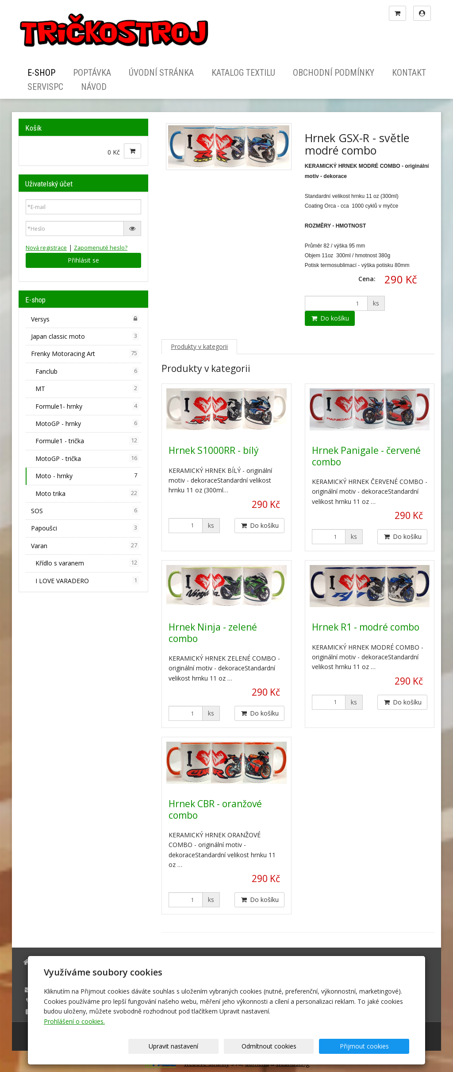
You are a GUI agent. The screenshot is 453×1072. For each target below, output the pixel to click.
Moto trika (87, 493)
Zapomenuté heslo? (100, 248)
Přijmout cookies (375, 1046)
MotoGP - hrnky (87, 423)
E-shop (41, 72)
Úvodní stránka (161, 72)
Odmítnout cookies (302, 1046)
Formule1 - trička (87, 440)
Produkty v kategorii (199, 346)
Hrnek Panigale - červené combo (366, 456)
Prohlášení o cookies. (74, 1021)
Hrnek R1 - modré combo (365, 627)
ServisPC (45, 86)
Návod (94, 86)
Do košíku (330, 318)
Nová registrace (46, 248)
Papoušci (85, 527)
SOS (85, 510)
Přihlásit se (83, 260)
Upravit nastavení (229, 1046)
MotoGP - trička (87, 458)
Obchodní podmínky (333, 72)
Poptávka (92, 72)
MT (87, 388)
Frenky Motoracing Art (85, 353)
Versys (85, 318)
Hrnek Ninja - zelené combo (213, 632)
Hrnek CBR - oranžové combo (215, 809)
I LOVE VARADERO (87, 580)
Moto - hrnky (87, 475)
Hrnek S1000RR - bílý (214, 450)
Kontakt (409, 72)
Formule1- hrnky (87, 406)
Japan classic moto (85, 336)
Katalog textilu (243, 72)
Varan (85, 545)
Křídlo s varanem (87, 562)
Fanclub (87, 371)
